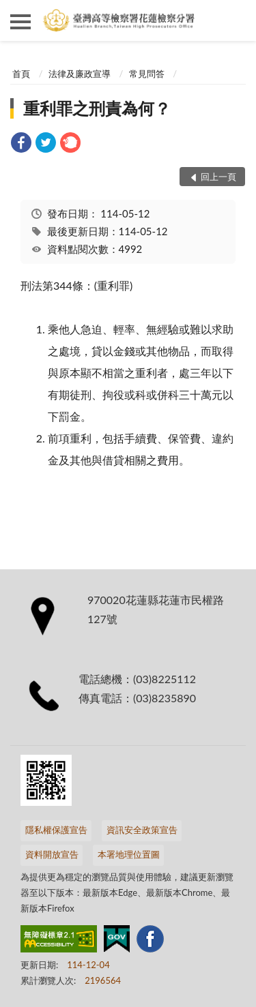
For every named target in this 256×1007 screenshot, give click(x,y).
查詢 (235, 20)
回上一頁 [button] (218, 176)
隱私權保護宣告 (56, 829)
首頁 (21, 73)
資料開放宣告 (52, 854)
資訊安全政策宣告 (141, 829)
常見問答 (147, 73)
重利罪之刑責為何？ (97, 108)
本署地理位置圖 (129, 854)
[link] (21, 144)
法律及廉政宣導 (79, 73)
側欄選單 (20, 21)
